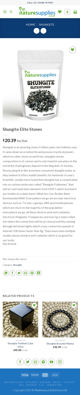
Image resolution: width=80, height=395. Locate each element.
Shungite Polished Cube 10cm (20, 345)
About (57, 382)
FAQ (21, 385)
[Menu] (5, 11)
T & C (42, 385)
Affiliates (32, 382)
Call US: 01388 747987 (40, 2)
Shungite (46, 24)
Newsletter (54, 385)
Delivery (31, 385)
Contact (69, 382)
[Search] (11, 11)
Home (30, 24)
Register (45, 382)
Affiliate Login (13, 382)
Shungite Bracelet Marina (60, 343)
